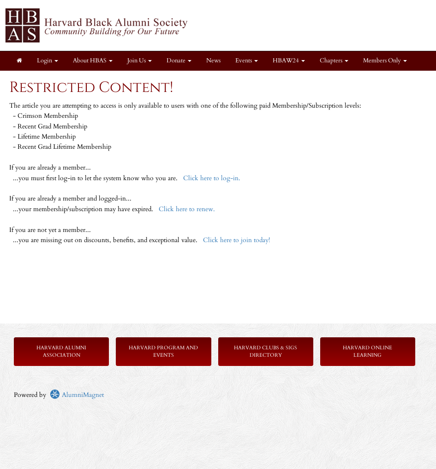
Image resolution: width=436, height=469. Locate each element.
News (213, 61)
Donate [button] (179, 61)
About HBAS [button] (93, 61)
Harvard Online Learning (367, 351)
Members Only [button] (385, 61)
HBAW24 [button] (289, 61)
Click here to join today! (236, 240)
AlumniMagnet (77, 394)
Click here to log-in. (211, 178)
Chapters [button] (334, 61)
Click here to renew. (187, 209)
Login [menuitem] (47, 61)
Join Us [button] (139, 61)
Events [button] (246, 61)
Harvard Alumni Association (61, 351)
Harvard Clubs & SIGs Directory (265, 351)
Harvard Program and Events (163, 351)
